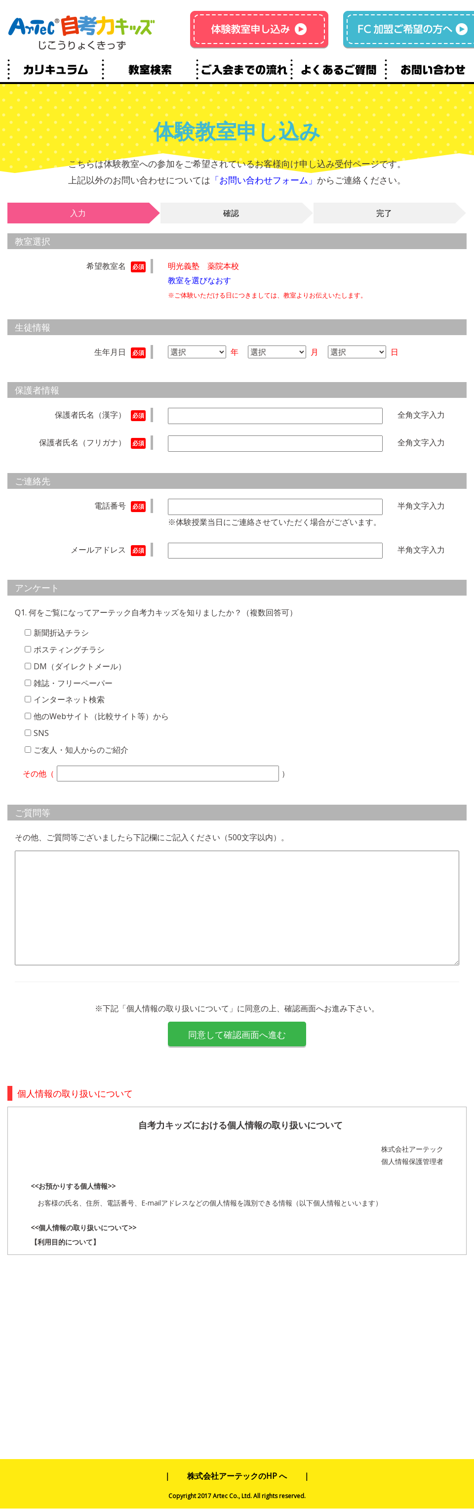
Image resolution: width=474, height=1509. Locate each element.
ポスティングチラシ (69, 649)
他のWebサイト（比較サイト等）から (101, 716)
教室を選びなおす (199, 280)
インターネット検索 (69, 699)
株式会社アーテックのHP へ (237, 1475)
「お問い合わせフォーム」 (263, 180)
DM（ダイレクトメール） (80, 666)
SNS (41, 733)
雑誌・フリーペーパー (73, 683)
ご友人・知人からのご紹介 (81, 749)
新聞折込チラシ (61, 632)
